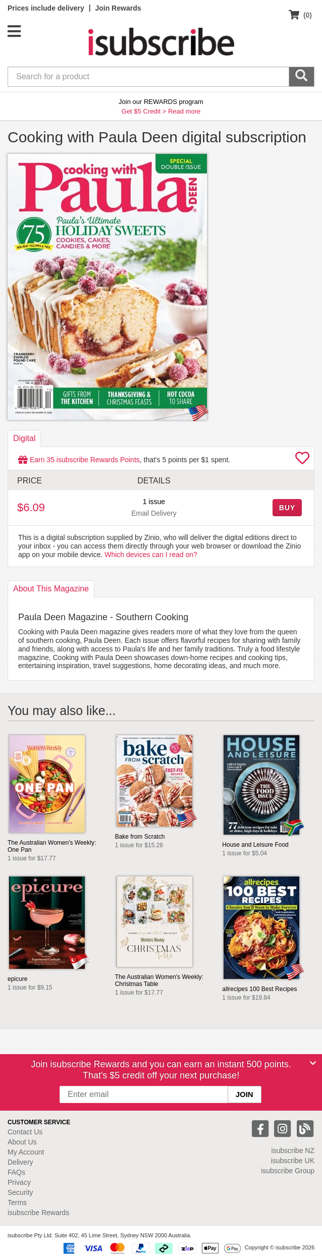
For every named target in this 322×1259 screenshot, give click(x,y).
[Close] (313, 1063)
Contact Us (25, 1132)
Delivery (20, 1162)
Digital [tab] (24, 438)
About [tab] (51, 588)
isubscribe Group (287, 1171)
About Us (22, 1142)
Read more (184, 111)
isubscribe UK (292, 1161)
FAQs (16, 1172)
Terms (17, 1202)
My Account (26, 1152)
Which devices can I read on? (150, 555)
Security (20, 1192)
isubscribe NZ (292, 1150)
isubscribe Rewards (38, 1213)
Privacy (19, 1182)
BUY (287, 508)
